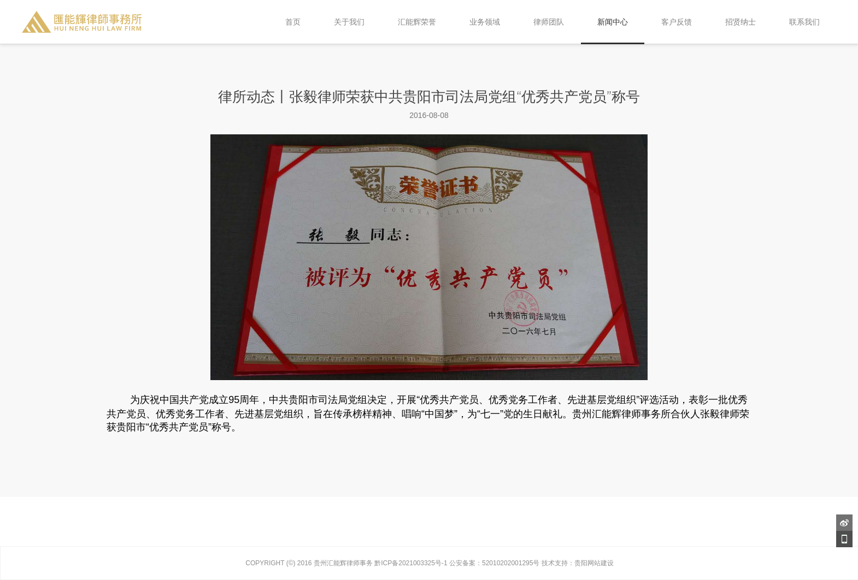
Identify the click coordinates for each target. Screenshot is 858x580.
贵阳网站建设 (594, 563)
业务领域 (484, 21)
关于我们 (349, 21)
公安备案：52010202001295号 (494, 563)
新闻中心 (612, 21)
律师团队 (548, 21)
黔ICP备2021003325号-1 (410, 563)
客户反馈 (676, 21)
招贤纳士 (740, 21)
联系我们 (804, 21)
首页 (293, 21)
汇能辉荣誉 (417, 21)
